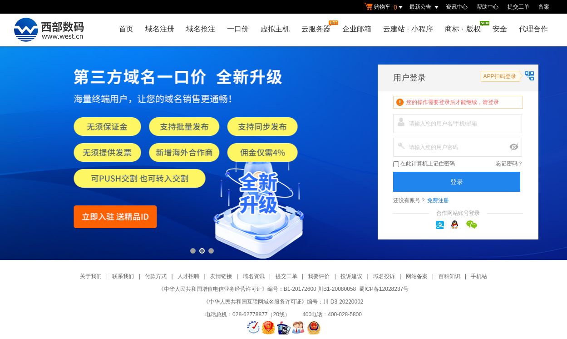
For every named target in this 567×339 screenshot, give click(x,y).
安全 (500, 29)
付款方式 (156, 276)
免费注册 (438, 200)
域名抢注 (200, 29)
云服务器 (318, 26)
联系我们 (123, 276)
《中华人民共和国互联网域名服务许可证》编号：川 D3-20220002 (283, 302)
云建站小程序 (408, 29)
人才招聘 (188, 276)
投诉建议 (351, 276)
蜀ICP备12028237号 (384, 289)
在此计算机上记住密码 (424, 163)
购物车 (384, 7)
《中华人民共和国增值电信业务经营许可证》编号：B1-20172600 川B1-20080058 (257, 289)
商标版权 (465, 27)
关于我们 (91, 276)
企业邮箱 (356, 29)
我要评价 (319, 276)
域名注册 (159, 29)
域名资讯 (254, 276)
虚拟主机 (275, 29)
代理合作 (533, 29)
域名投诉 (384, 276)
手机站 (479, 276)
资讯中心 (457, 7)
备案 (543, 7)
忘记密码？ (509, 163)
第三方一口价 (283, 153)
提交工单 (518, 7)
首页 (126, 29)
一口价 (238, 29)
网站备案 (417, 276)
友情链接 (221, 276)
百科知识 (449, 276)
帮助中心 (487, 7)
